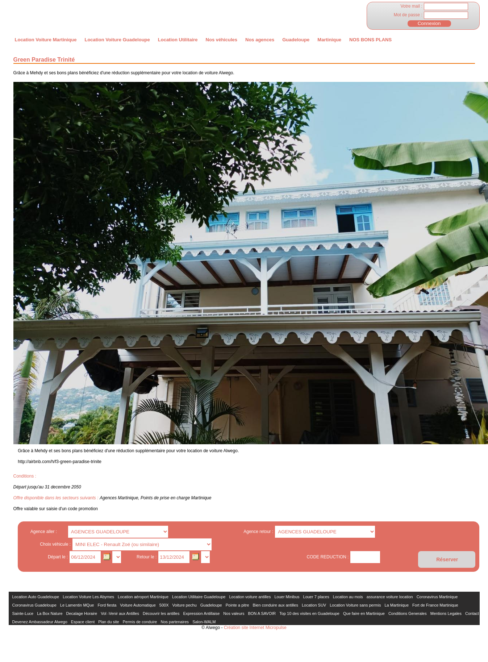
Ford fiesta (106, 605)
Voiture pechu (184, 605)
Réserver (447, 559)
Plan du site (108, 622)
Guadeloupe (295, 39)
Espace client (83, 622)
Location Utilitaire (178, 39)
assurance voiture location (390, 597)
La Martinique (396, 605)
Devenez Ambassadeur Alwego (39, 622)
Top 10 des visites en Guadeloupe (309, 613)
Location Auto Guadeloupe (35, 597)
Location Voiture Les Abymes (88, 597)
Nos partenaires (174, 622)
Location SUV (314, 605)
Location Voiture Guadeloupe (117, 39)
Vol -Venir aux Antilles (120, 613)
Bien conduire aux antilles (275, 605)
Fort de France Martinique (435, 605)
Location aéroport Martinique (143, 597)
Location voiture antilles (250, 597)
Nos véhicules (221, 39)
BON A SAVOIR (262, 613)
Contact (472, 613)
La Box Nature (49, 613)
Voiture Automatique (137, 605)
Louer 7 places (316, 597)
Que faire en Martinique (364, 613)
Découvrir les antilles (161, 613)
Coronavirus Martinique (437, 597)
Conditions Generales (407, 613)
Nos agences (259, 39)
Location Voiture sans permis (355, 605)
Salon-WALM (204, 622)
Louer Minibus (286, 597)
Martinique (329, 39)
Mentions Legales (446, 613)
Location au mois (348, 597)
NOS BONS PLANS (370, 39)
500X (164, 605)
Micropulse (276, 627)
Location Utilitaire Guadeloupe (198, 597)
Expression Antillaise (201, 613)
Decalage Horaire (81, 613)
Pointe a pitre (237, 605)
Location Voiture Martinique (46, 39)
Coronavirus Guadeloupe (34, 605)
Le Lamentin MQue (77, 605)
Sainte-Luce (23, 613)
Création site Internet (244, 627)
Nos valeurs (233, 613)
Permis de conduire (140, 622)
